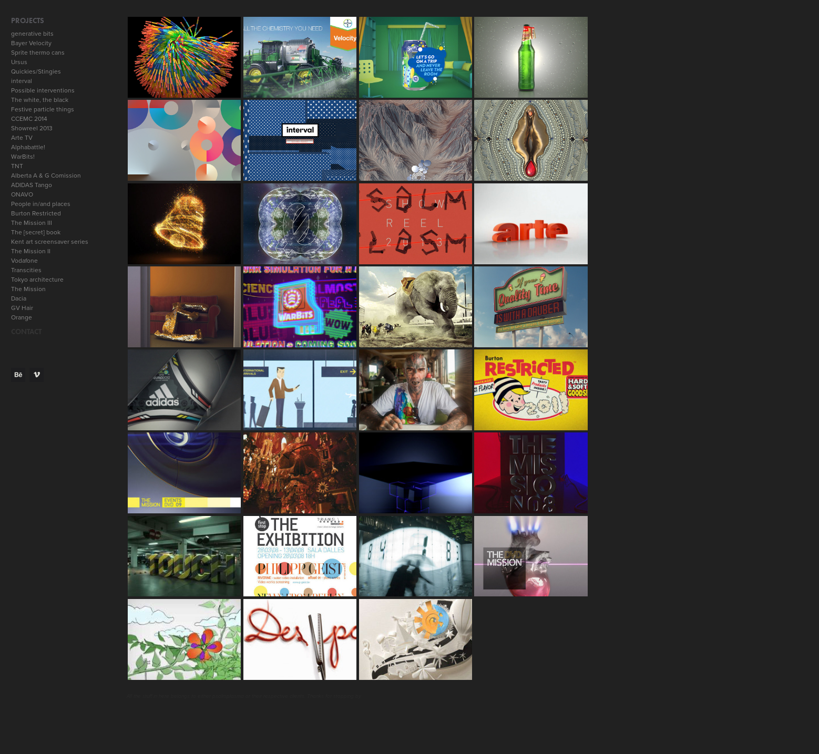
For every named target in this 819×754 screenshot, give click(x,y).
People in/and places (40, 203)
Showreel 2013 (32, 127)
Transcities (26, 269)
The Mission (28, 288)
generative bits (32, 33)
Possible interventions (43, 90)
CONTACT (26, 331)
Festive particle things (42, 109)
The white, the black (39, 99)
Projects (27, 20)
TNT (17, 165)
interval (21, 80)
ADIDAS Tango (31, 184)
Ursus (19, 61)
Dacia (18, 298)
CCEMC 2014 (29, 118)
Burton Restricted (36, 213)
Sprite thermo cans (38, 52)
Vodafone (24, 260)
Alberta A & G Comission (46, 175)
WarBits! (23, 156)
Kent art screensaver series (49, 241)
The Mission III (31, 222)
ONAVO (22, 194)
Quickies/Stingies (36, 71)
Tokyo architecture (37, 279)
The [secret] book (35, 232)
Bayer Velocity (31, 42)
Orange (21, 317)
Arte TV (22, 137)
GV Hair (22, 307)
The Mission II (30, 250)
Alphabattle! (28, 146)
